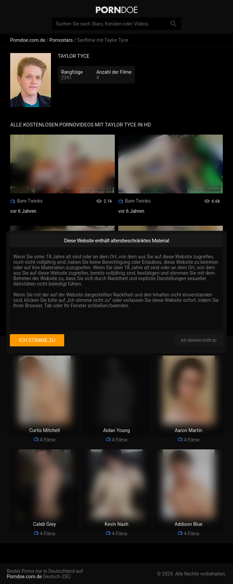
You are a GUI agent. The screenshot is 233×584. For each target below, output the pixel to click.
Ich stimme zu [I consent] (37, 340)
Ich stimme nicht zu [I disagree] (198, 340)
